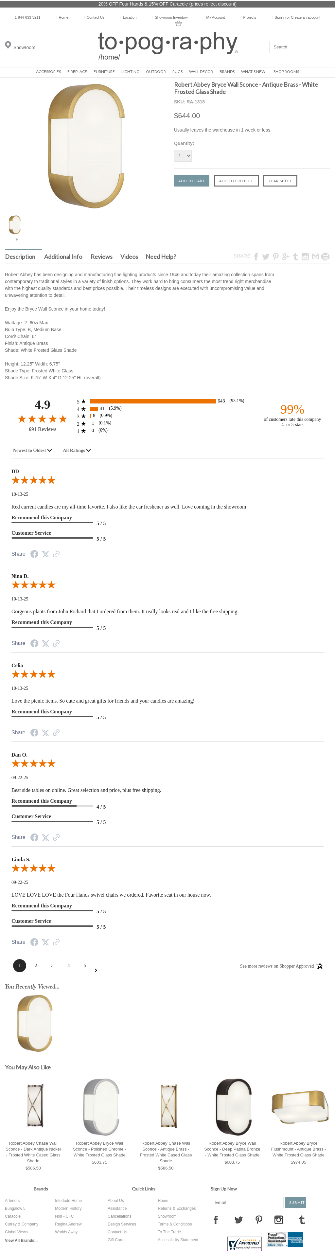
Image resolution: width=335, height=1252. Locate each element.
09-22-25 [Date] (19, 777)
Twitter (239, 1220)
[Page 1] (19, 965)
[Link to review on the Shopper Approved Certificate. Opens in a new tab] (56, 554)
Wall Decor (201, 71)
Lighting (130, 71)
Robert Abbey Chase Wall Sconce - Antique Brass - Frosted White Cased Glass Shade (166, 1152)
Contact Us (94, 17)
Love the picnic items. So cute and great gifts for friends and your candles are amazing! (103, 701)
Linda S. (20, 859)
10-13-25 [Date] (19, 494)
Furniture (104, 71)
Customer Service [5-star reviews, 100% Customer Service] (31, 533)
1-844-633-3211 (27, 17)
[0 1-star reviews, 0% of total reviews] (167, 431)
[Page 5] (85, 965)
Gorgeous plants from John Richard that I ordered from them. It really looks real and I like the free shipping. (124, 611)
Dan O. (19, 755)
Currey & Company (21, 1224)
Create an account (305, 17)
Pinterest (259, 1220)
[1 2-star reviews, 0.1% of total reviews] (167, 423)
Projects (248, 17)
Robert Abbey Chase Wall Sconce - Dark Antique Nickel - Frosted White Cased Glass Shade (33, 1152)
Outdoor (156, 71)
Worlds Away (66, 1232)
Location (128, 17)
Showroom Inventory (170, 17)
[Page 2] (36, 965)
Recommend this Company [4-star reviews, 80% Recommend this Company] (41, 801)
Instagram (279, 1220)
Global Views (16, 1232)
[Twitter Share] (45, 554)
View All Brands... (21, 1240)
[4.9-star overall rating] (42, 418)
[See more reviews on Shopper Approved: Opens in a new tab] (277, 965)
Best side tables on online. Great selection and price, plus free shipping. (86, 790)
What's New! (254, 71)
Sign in (280, 17)
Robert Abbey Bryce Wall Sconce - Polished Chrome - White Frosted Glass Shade (99, 1149)
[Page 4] (68, 965)
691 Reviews (42, 429)
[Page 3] (52, 965)
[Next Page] (96, 970)
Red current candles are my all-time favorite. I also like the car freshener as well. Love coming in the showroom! (129, 507)
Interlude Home (68, 1200)
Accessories (48, 71)
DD (15, 471)
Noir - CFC (64, 1216)
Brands (227, 71)
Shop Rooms (286, 71)
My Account (214, 17)
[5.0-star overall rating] (167, 481)
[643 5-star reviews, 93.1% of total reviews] (167, 401)
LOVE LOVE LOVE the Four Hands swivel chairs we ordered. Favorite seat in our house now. (111, 895)
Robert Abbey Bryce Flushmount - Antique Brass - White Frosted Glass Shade (298, 1149)
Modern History (68, 1208)
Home (62, 17)
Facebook (215, 1220)
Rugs (177, 71)
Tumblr (302, 1220)
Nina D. (19, 576)
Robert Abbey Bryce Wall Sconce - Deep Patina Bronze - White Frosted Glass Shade (232, 1149)
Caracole (13, 1216)
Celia (17, 665)
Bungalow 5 (15, 1208)
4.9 (42, 405)
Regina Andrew (68, 1224)
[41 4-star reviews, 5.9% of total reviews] (167, 409)
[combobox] (32, 450)
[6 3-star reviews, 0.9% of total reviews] (167, 416)
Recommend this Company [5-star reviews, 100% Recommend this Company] (41, 517)
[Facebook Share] (34, 555)
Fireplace (77, 71)
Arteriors (12, 1200)
